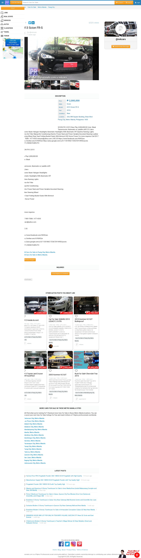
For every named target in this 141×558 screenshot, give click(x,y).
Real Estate (7, 16)
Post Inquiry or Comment (63, 272)
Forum (5, 36)
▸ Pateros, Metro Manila (35, 451)
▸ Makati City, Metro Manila (36, 423)
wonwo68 (58, 344)
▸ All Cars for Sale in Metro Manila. (38, 253)
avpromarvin (84, 396)
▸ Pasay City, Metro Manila (36, 445)
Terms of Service (82, 549)
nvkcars (33, 341)
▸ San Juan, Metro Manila (36, 457)
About (64, 549)
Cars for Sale (35, 7)
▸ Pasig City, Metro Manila (36, 448)
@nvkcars (122, 39)
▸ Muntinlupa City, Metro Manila (38, 437)
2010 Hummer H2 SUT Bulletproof (86, 318)
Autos (28, 7)
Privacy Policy (71, 549)
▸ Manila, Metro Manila (35, 431)
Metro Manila (46, 7)
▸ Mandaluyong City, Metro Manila (39, 429)
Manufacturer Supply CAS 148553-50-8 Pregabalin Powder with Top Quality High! (56, 479)
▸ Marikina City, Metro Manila (37, 434)
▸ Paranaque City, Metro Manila (38, 443)
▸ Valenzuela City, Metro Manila (38, 462)
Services (6, 20)
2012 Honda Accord (34, 318)
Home (55, 549)
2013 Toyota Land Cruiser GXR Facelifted (36, 372)
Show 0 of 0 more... (30, 277)
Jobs (4, 12)
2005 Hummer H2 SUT (60, 372)
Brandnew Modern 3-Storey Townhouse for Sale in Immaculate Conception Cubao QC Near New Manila (64, 509)
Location (119, 2)
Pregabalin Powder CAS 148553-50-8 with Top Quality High (49, 483)
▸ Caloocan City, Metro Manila (37, 417)
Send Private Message (122, 46)
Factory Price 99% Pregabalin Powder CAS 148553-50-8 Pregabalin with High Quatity (58, 475)
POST (13, 8)
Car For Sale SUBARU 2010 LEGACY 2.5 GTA (62, 318)
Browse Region (32, 258)
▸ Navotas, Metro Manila (35, 440)
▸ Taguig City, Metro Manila (36, 459)
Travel (5, 32)
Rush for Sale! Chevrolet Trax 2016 (86, 372)
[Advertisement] (83, 13)
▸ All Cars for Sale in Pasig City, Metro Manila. (42, 250)
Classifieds (7, 28)
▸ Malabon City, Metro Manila (37, 426)
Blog (59, 549)
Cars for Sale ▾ (16, 2)
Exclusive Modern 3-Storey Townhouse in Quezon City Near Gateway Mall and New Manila (59, 505)
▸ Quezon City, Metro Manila (37, 454)
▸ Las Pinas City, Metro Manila (37, 420)
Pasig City (55, 7)
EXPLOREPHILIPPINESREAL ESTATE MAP (13, 43)
